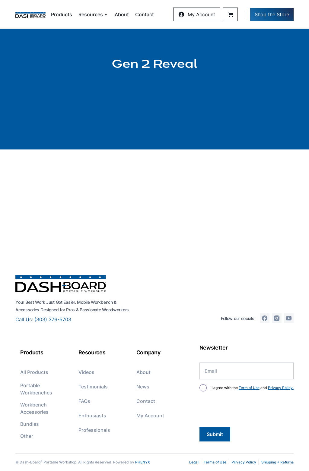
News (142, 387)
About (122, 14)
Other (26, 436)
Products (61, 14)
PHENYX (142, 462)
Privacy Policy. (281, 387)
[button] (93, 14)
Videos (86, 372)
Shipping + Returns (277, 462)
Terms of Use (215, 462)
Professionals (94, 430)
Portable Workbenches (36, 389)
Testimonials (93, 387)
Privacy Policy (243, 462)
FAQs (84, 401)
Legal (194, 462)
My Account (150, 416)
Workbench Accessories (34, 408)
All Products (34, 372)
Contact (144, 14)
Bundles (29, 424)
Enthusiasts (92, 416)
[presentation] (245, 410)
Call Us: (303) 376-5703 (43, 319)
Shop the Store (272, 14)
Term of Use (249, 387)
